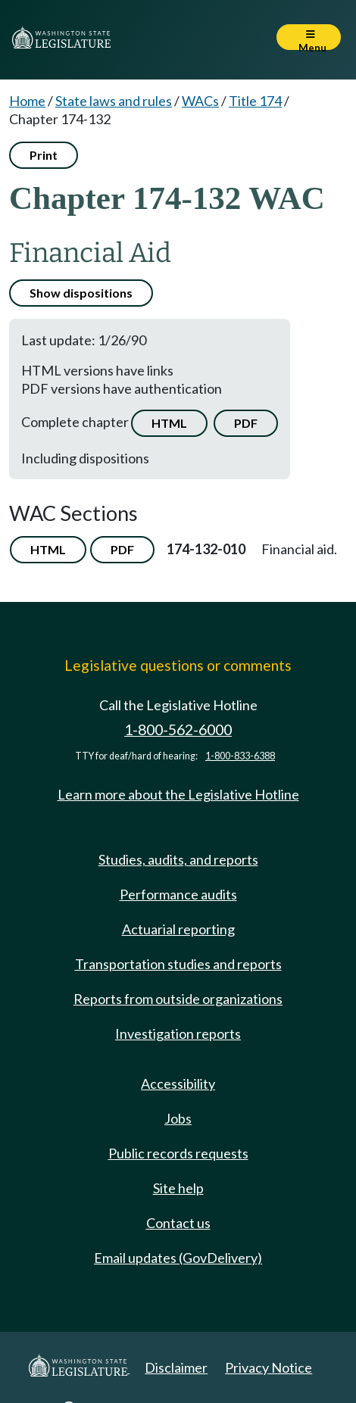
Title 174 (255, 100)
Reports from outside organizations (178, 998)
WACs (200, 100)
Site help (178, 1188)
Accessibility (178, 1083)
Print (44, 155)
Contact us (178, 1222)
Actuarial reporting (178, 929)
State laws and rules (113, 100)
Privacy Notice (268, 1367)
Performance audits (178, 894)
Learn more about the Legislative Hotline (178, 794)
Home (27, 100)
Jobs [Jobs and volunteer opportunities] (178, 1118)
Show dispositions (81, 292)
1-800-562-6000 (178, 729)
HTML (169, 423)
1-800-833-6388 (240, 756)
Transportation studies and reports (178, 964)
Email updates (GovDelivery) (178, 1257)
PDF (246, 423)
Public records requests (178, 1153)
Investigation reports (178, 1033)
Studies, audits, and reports (178, 859)
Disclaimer (176, 1367)
